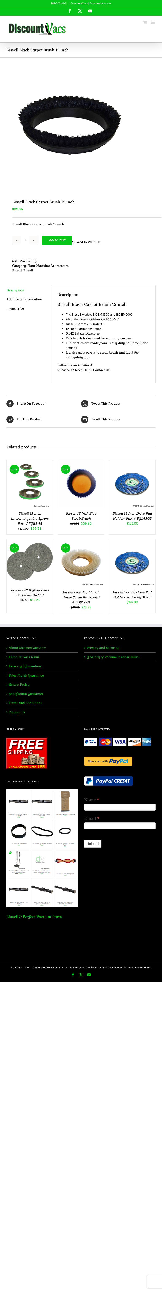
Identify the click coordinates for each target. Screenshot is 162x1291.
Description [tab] (15, 290)
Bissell (28, 270)
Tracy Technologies (139, 967)
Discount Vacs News (24, 657)
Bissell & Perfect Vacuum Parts (34, 916)
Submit (93, 843)
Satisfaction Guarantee (26, 694)
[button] (86, 242)
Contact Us (101, 370)
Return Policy (19, 684)
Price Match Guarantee (26, 675)
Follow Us (64, 365)
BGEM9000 (124, 314)
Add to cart (57, 240)
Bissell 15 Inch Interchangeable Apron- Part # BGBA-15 (30, 518)
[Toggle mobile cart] (145, 22)
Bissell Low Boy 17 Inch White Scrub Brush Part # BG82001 (81, 597)
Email (92, 818)
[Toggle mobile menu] (153, 22)
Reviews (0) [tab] (15, 309)
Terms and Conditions (25, 703)
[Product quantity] (25, 240)
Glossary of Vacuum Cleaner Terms (113, 657)
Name (91, 799)
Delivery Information (25, 666)
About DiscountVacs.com (27, 648)
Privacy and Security (103, 648)
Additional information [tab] (24, 299)
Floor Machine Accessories (48, 266)
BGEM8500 (101, 314)
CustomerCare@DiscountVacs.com (91, 3)
